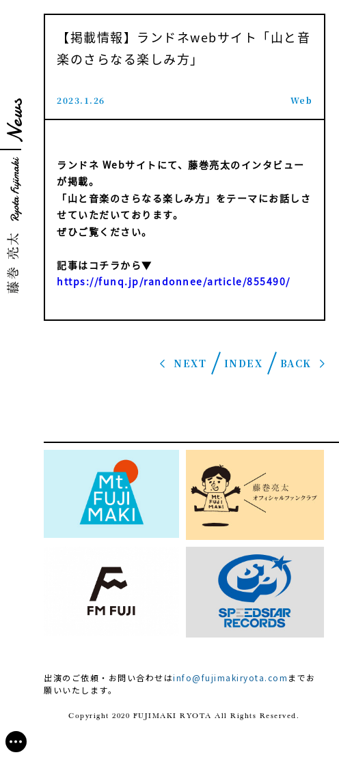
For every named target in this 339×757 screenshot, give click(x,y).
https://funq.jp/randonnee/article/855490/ (173, 281)
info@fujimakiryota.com (230, 677)
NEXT (190, 363)
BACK (296, 363)
